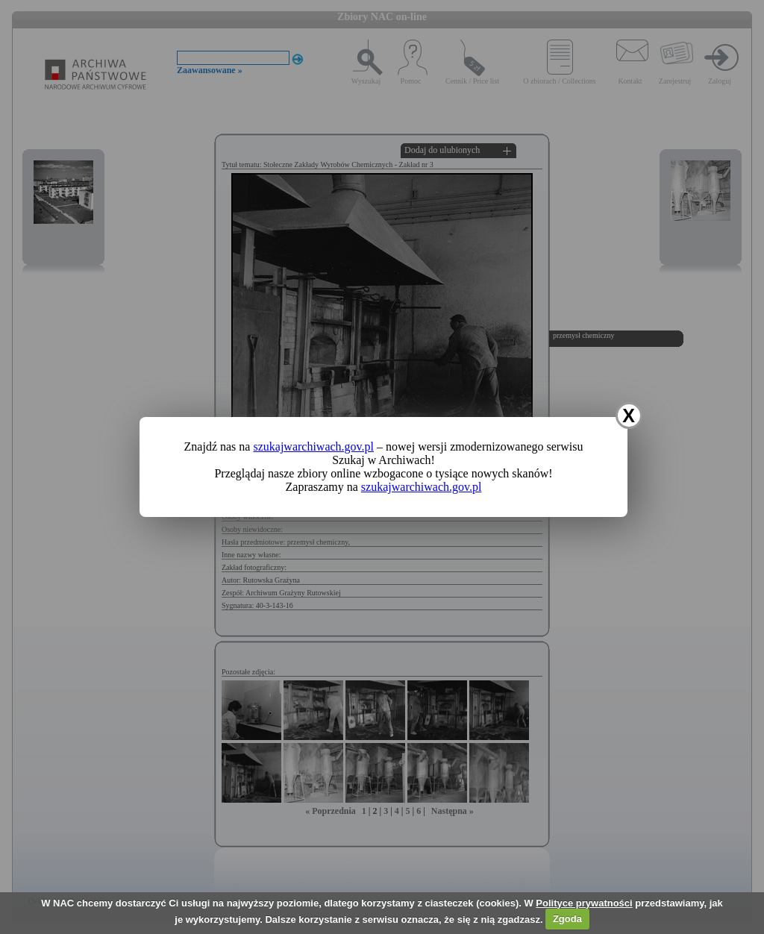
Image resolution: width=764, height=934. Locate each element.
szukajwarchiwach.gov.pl (313, 446)
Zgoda (567, 918)
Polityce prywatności (584, 903)
